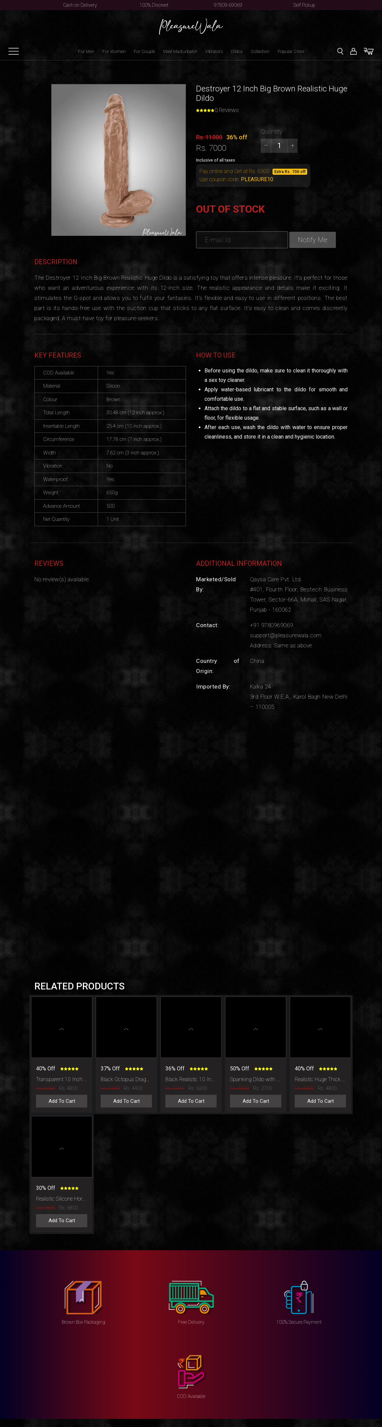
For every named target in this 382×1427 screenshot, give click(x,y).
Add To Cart (62, 1101)
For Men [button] (86, 51)
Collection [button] (260, 51)
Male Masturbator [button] (180, 51)
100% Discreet (153, 5)
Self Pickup (304, 5)
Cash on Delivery (80, 5)
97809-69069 (228, 5)
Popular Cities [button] (291, 51)
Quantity (271, 131)
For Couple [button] (144, 51)
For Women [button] (114, 51)
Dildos (237, 51)
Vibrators (214, 51)
